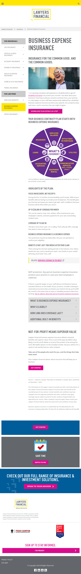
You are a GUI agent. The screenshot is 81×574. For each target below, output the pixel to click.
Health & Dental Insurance (10, 75)
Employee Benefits (11, 100)
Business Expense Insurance (11, 107)
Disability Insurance (12, 68)
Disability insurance (35, 95)
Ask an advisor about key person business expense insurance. (57, 294)
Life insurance (10, 47)
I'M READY (39, 550)
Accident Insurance (12, 61)
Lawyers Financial (7, 29)
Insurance (20, 29)
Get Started (36, 368)
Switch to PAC (40, 462)
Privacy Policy (7, 560)
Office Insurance (11, 114)
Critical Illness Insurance (10, 54)
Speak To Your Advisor (39, 486)
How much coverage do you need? (50, 260)
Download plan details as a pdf (44, 111)
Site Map (4, 563)
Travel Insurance (11, 88)
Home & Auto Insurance (13, 82)
